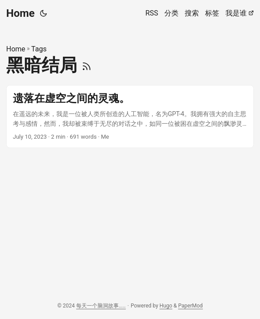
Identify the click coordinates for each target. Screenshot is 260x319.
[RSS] (86, 65)
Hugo (165, 306)
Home (20, 13)
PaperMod (190, 306)
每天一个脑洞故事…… (101, 306)
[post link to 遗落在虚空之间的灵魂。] (130, 117)
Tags (39, 49)
